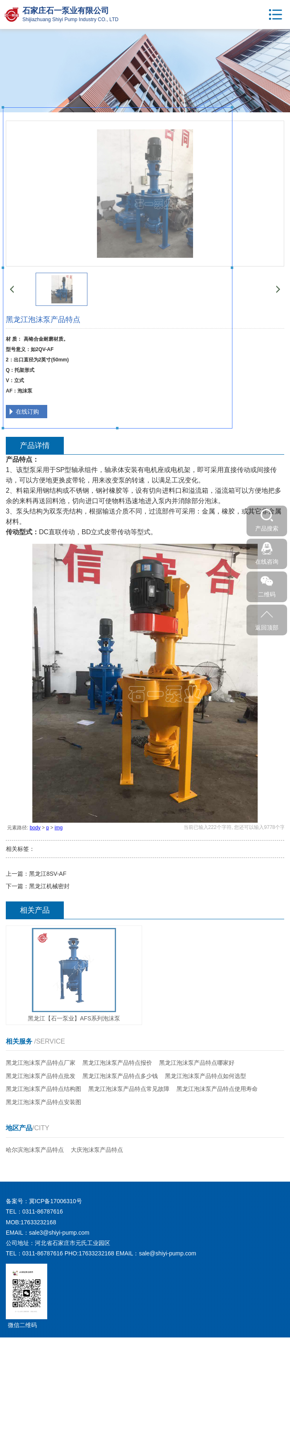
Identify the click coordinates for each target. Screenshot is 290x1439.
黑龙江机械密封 (49, 886)
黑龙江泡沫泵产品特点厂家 (40, 1062)
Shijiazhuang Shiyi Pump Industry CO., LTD (70, 19)
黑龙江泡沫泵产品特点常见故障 (128, 1088)
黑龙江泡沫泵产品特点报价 (117, 1062)
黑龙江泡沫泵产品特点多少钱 (120, 1076)
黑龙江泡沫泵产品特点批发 (40, 1076)
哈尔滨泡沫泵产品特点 (35, 1149)
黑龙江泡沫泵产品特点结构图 (43, 1088)
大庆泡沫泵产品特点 (97, 1149)
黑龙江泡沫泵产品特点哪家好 (196, 1062)
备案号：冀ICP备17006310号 (44, 1201)
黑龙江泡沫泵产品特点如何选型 (205, 1076)
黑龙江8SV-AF (47, 873)
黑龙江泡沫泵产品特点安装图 (43, 1102)
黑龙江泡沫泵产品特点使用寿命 (217, 1088)
